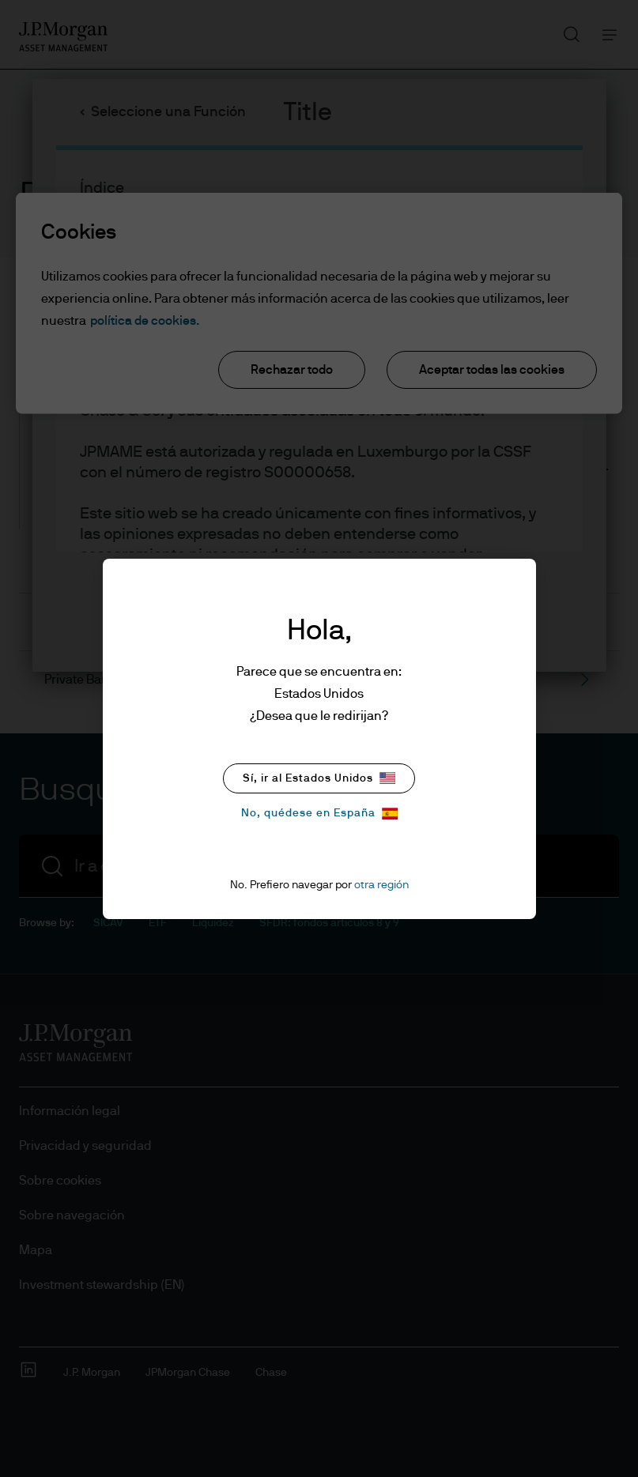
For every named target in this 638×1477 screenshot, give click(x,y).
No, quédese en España (319, 814)
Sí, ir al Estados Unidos (319, 778)
